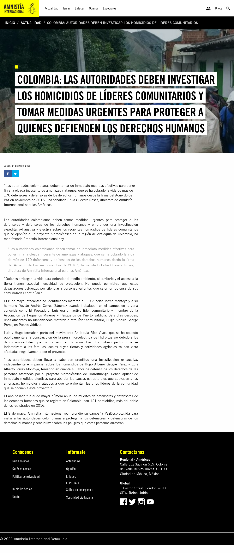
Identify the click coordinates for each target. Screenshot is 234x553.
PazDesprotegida (117, 413)
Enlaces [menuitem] (80, 8)
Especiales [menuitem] (109, 8)
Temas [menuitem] (67, 8)
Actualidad (31, 23)
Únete (218, 8)
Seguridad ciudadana (79, 497)
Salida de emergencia (79, 490)
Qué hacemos (20, 461)
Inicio (10, 23)
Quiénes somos (21, 469)
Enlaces (71, 476)
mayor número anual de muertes (66, 396)
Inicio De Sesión (22, 489)
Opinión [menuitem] (94, 8)
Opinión (71, 469)
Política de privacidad (26, 476)
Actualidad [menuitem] (51, 8)
